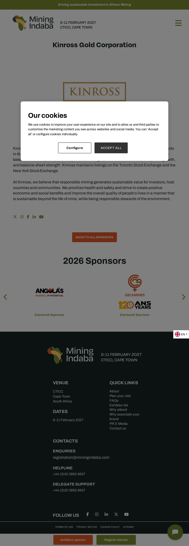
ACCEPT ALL (111, 148)
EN (180, 334)
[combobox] (181, 334)
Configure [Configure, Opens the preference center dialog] (74, 148)
